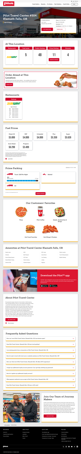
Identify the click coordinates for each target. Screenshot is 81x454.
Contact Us (5, 432)
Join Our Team (50, 416)
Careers (24, 438)
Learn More (10, 158)
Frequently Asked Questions (8, 434)
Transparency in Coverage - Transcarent (49, 436)
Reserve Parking (54, 59)
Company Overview (26, 432)
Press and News (6, 436)
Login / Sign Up (75, 1)
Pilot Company (11, 323)
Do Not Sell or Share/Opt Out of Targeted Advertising (68, 439)
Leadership (24, 434)
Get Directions (47, 29)
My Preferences (64, 436)
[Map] (55, 313)
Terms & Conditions (64, 432)
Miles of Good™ (25, 436)
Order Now (60, 29)
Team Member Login (45, 432)
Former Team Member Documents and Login (50, 434)
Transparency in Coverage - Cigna (48, 438)
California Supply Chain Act (66, 441)
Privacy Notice (63, 434)
